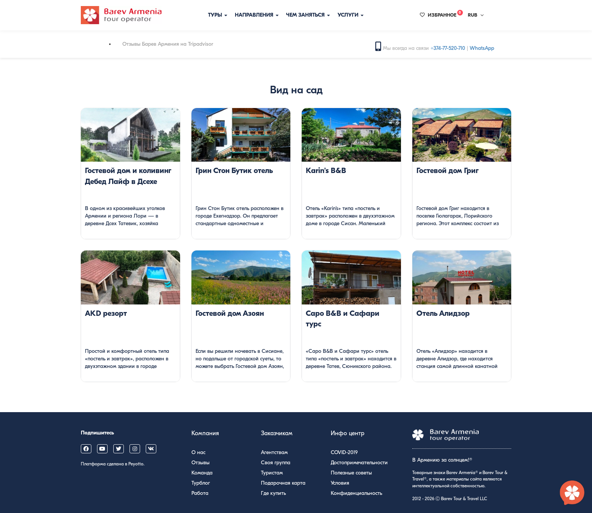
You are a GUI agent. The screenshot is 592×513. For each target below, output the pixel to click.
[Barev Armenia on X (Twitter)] (118, 448)
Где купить (273, 493)
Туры (217, 15)
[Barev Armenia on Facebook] (86, 448)
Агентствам (274, 452)
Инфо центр (347, 433)
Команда (202, 473)
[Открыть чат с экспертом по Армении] (572, 493)
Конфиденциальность (356, 493)
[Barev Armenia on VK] (151, 448)
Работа (199, 493)
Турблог (200, 483)
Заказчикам (277, 433)
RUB (476, 15)
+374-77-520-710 (447, 48)
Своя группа (275, 462)
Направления (257, 15)
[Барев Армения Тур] (121, 15)
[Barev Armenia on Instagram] (135, 448)
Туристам (272, 473)
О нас (198, 452)
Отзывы (200, 462)
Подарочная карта (283, 483)
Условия (340, 483)
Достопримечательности (359, 462)
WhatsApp (482, 48)
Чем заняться (308, 15)
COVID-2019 (344, 452)
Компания (205, 433)
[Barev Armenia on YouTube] (102, 448)
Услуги (351, 15)
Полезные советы (351, 473)
